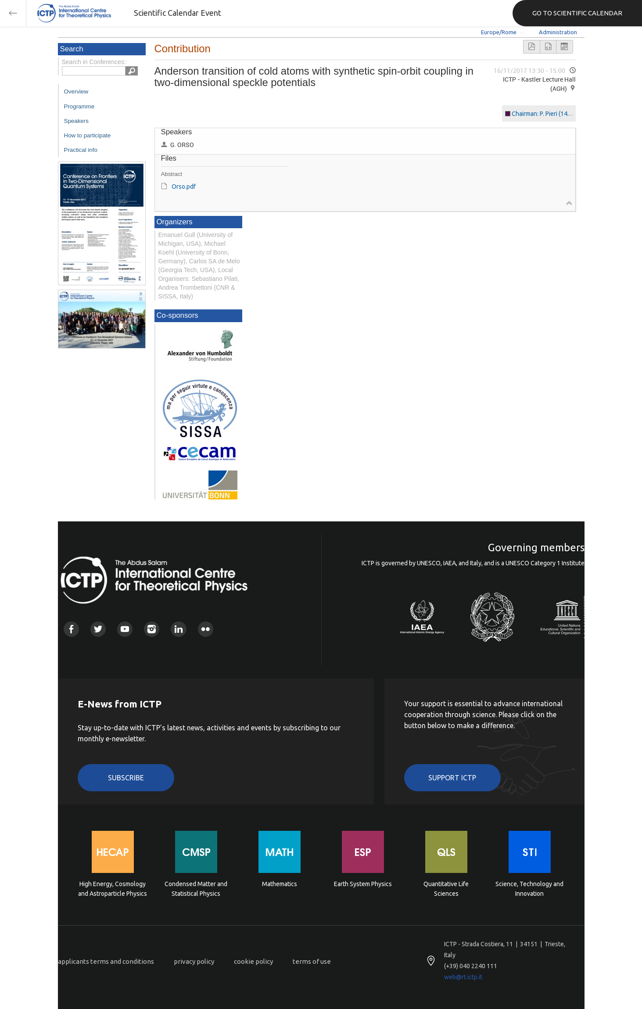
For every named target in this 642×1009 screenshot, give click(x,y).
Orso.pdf (184, 186)
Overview (76, 91)
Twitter (98, 629)
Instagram (151, 629)
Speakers (76, 121)
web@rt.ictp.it (463, 976)
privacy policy (194, 961)
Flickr (205, 629)
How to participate (87, 135)
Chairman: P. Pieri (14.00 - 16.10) (555, 113)
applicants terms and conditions (106, 961)
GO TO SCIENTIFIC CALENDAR (577, 13)
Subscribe (126, 778)
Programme (79, 106)
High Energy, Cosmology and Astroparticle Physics (112, 888)
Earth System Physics (363, 883)
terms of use (312, 961)
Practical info (80, 150)
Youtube (125, 629)
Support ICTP (452, 778)
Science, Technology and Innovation (529, 888)
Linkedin (178, 629)
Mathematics (279, 883)
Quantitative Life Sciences (446, 888)
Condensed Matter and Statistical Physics (196, 888)
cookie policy (253, 961)
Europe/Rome (498, 32)
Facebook (71, 629)
